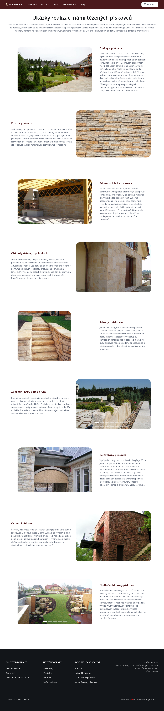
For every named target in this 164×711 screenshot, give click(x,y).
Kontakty (150, 4)
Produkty (45, 4)
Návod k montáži (83, 673)
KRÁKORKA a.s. (24, 699)
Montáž (56, 4)
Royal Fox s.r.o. (152, 699)
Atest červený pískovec (86, 682)
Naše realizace (69, 4)
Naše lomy (32, 4)
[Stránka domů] (15, 4)
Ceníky (82, 4)
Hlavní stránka (13, 668)
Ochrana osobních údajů (17, 677)
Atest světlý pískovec (85, 677)
